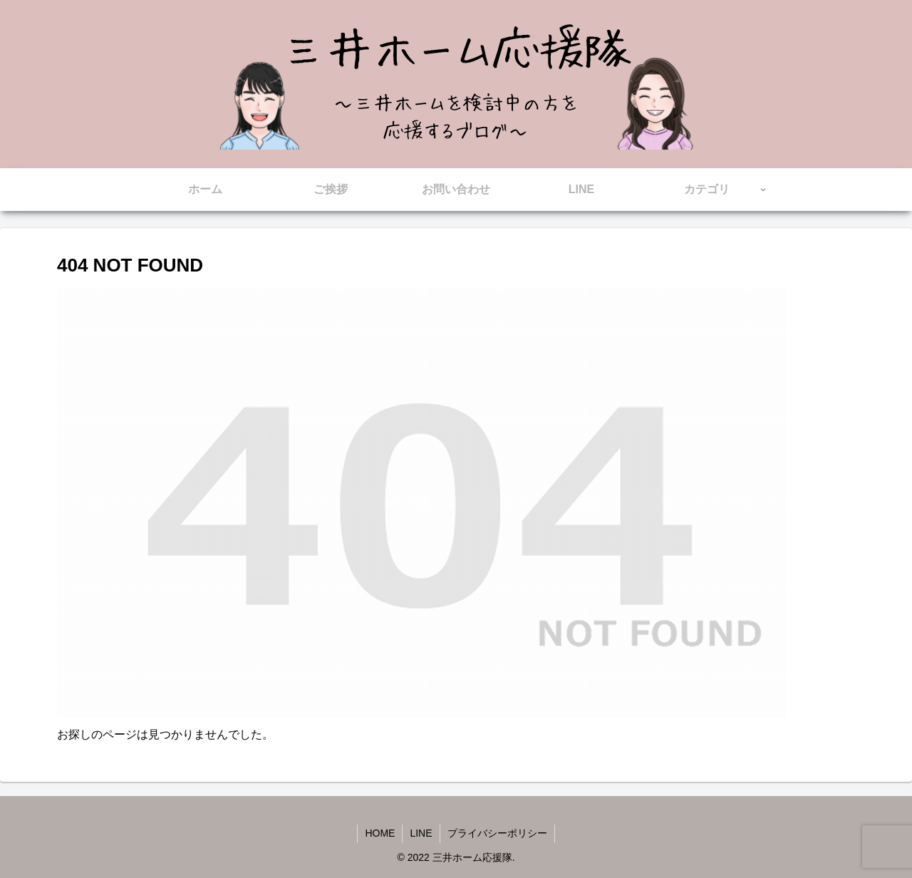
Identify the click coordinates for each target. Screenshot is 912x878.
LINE (421, 833)
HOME (380, 833)
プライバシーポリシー (497, 833)
